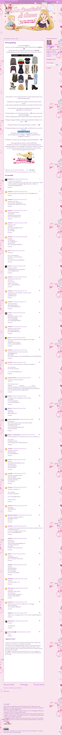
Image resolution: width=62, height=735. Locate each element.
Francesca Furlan (12, 378)
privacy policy (44, 3)
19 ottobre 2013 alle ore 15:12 (19, 526)
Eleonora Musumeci (12, 515)
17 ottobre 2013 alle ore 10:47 (19, 449)
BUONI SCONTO (13, 172)
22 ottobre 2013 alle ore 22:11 (21, 588)
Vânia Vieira (11, 621)
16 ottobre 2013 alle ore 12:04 (18, 313)
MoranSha (10, 579)
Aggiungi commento (10, 639)
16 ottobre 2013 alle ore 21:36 (19, 396)
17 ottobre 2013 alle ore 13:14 (19, 473)
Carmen (10, 459)
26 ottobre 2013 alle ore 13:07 (21, 621)
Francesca (10, 487)
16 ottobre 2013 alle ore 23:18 (26, 419)
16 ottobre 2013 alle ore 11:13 (19, 302)
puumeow (10, 602)
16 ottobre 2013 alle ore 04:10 (20, 199)
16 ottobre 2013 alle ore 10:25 (17, 251)
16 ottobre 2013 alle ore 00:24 (20, 191)
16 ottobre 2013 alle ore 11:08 (20, 291)
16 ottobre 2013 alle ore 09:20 (20, 237)
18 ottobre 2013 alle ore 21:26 (20, 506)
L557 (9, 251)
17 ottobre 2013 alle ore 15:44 (20, 487)
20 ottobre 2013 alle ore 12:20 (20, 579)
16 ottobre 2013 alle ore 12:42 (18, 337)
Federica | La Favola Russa (14, 435)
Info (35, 3)
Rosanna (10, 210)
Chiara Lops (11, 588)
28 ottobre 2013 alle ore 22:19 (23, 632)
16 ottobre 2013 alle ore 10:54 (20, 277)
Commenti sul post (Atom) (14, 688)
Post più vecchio (39, 685)
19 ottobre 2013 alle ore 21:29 (19, 565)
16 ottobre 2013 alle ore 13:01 (19, 362)
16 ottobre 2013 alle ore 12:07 (20, 326)
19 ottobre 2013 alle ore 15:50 (19, 538)
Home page (24, 685)
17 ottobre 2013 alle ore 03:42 (28, 435)
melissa (10, 396)
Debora (9, 408)
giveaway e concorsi (27, 172)
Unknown (10, 191)
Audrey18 (10, 473)
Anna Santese (15, 170)
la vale (9, 313)
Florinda (10, 362)
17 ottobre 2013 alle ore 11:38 (19, 459)
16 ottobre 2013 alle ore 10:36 (18, 266)
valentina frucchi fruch (13, 419)
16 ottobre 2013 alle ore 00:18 (20, 179)
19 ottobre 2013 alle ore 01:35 (25, 515)
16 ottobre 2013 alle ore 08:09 (19, 210)
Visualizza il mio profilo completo (52, 55)
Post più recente (9, 685)
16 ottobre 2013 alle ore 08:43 (20, 223)
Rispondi (10, 187)
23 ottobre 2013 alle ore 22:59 (19, 613)
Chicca (9, 266)
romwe (34, 172)
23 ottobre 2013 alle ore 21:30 (20, 602)
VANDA (9, 554)
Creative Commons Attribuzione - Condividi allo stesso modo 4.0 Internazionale (23, 731)
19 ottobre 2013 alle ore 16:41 (18, 554)
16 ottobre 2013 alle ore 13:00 (20, 350)
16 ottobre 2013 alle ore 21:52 (18, 408)
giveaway (19, 172)
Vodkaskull (10, 179)
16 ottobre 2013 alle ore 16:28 (23, 378)
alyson (9, 337)
